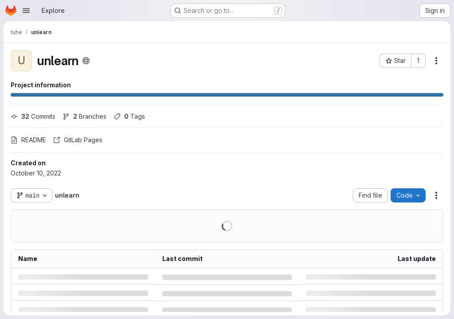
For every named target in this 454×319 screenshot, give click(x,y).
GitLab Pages (77, 140)
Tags (129, 116)
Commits (33, 116)
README (28, 140)
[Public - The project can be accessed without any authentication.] (86, 60)
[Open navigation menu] (26, 11)
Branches (84, 116)
